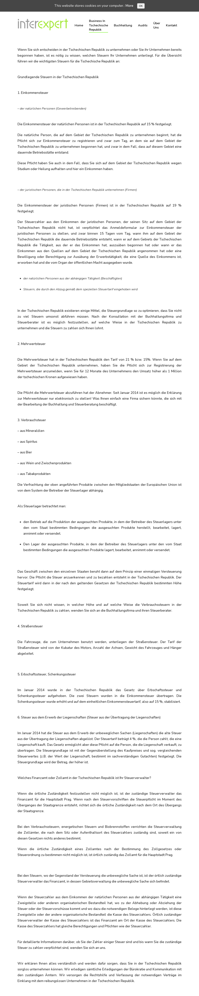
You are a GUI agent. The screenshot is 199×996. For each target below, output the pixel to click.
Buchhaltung (123, 25)
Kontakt (171, 25)
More (129, 5)
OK (141, 5)
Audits (143, 25)
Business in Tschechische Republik (98, 25)
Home (79, 25)
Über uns (156, 25)
